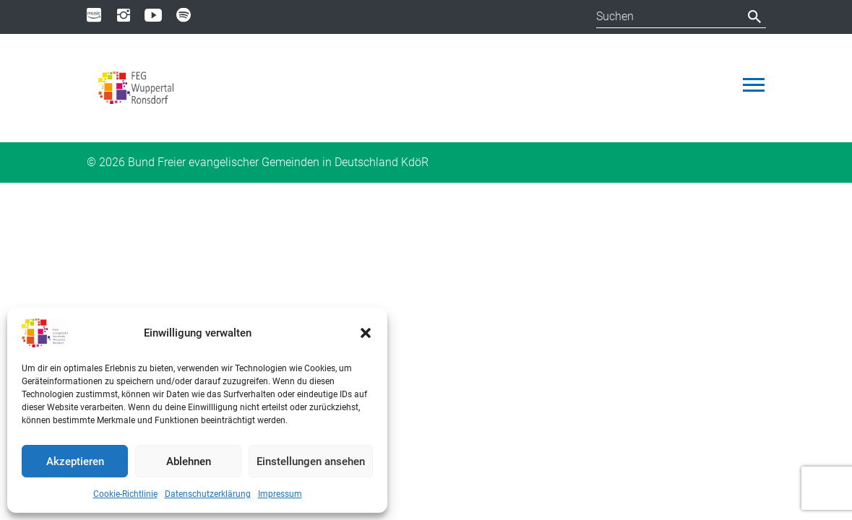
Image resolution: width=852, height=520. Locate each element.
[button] (365, 333)
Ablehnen (188, 461)
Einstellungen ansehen (311, 461)
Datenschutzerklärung (208, 494)
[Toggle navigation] (753, 85)
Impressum (280, 494)
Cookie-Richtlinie (125, 494)
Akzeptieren (75, 461)
